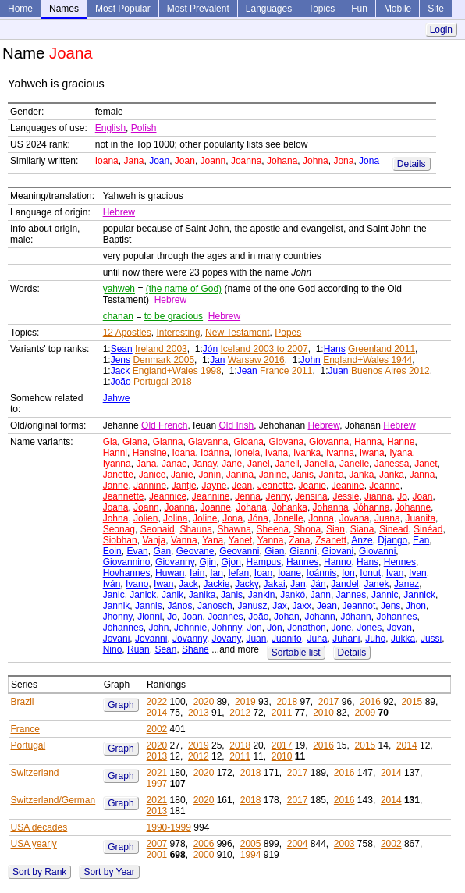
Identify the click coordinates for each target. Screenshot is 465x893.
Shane (195, 649)
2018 (286, 701)
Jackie (216, 583)
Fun (359, 8)
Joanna (246, 160)
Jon (254, 627)
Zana (299, 540)
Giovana (286, 441)
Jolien (145, 518)
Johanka (289, 507)
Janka (361, 474)
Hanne (400, 441)
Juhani (346, 638)
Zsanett (330, 540)
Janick (143, 594)
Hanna (368, 441)
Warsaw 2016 (256, 359)
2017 (328, 701)
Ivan (395, 572)
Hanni (115, 452)
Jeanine (348, 485)
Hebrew (119, 212)
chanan (118, 316)
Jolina (175, 518)
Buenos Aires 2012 (390, 370)
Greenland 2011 (381, 348)
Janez (406, 583)
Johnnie (190, 627)
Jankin (261, 594)
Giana (134, 441)
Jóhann (355, 616)
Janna (422, 474)
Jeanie (312, 485)
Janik (172, 594)
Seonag (119, 529)
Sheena (273, 529)
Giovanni (377, 551)
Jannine (149, 485)
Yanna (270, 540)
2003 (344, 843)
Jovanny (189, 638)
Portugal (28, 745)
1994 (250, 854)
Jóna (258, 518)
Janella (319, 463)
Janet (425, 463)
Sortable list (296, 652)
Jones (369, 627)
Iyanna (117, 463)
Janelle (354, 463)
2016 (370, 701)
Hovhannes (127, 572)
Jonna (321, 518)
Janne (116, 485)
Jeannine (211, 496)
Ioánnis (322, 572)
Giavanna (208, 441)
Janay (204, 463)
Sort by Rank (39, 871)
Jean (247, 370)
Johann (319, 616)
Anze (361, 540)
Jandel (344, 583)
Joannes (225, 616)
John (310, 359)
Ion (348, 572)
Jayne (213, 485)
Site (436, 8)
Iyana (400, 452)
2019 (245, 701)
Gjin (208, 562)
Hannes (302, 562)
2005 (250, 843)
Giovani (338, 551)
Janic (114, 594)
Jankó (292, 594)
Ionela (247, 452)
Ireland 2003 (161, 348)
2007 (157, 843)
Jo (402, 496)
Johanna (331, 507)
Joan (159, 160)
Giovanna (329, 441)
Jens (120, 359)
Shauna (195, 529)
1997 (157, 783)
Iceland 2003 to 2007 (264, 348)
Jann (321, 594)
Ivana (276, 452)
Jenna (248, 496)
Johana (282, 160)
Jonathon (306, 627)
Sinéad (428, 529)
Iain (197, 572)
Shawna (233, 529)
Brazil (22, 701)
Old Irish (236, 425)
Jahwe (116, 398)
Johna (315, 160)
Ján (318, 583)
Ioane (289, 572)
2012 (239, 712)
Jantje (184, 485)
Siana (362, 529)
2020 (204, 701)
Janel (258, 463)
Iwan (163, 583)
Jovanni (151, 638)
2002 (157, 729)
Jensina (311, 496)
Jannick (419, 594)
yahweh (119, 288)
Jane (232, 463)
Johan (287, 616)
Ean (421, 540)
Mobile (397, 8)
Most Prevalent (198, 8)
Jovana (354, 518)
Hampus (264, 562)
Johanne (413, 507)
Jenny (278, 496)
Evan (136, 551)
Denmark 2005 (163, 359)
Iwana (372, 452)
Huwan (169, 572)
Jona (343, 160)
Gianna (168, 441)
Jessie (345, 496)
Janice (152, 474)
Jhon (416, 605)
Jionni (149, 616)
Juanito (287, 638)
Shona (307, 529)
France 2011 (286, 370)
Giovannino (127, 562)
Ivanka (307, 452)
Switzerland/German (53, 800)
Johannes (396, 616)
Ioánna (215, 452)
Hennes (400, 562)
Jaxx (302, 605)
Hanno (337, 562)
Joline (205, 518)
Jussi (431, 638)
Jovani (116, 638)
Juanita (420, 518)
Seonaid (157, 529)
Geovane (195, 551)
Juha (317, 638)
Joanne (215, 507)
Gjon (231, 562)
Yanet (240, 540)
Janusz (252, 605)
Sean (122, 348)
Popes (288, 332)
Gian (274, 551)
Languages (269, 8)
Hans (335, 348)
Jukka (403, 638)
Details (411, 163)
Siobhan (120, 540)
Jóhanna (371, 507)
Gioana (248, 441)
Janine (272, 474)
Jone (341, 627)
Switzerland (35, 772)
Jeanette (275, 485)
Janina (240, 474)
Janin (209, 474)
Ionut (370, 572)
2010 (323, 712)
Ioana (107, 160)
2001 (157, 854)
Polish (144, 128)
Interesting (178, 332)
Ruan (138, 649)
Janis (303, 474)
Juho (375, 638)
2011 (282, 712)
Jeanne (384, 485)
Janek (376, 583)
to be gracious (173, 316)
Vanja (153, 540)
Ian (216, 572)
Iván (112, 583)
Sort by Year (108, 871)
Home (20, 8)
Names (64, 8)
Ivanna (340, 452)
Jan (217, 359)
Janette (118, 474)
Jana (133, 160)
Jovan (399, 627)
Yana (212, 540)
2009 (365, 712)
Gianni (303, 551)
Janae (174, 463)
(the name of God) (184, 288)
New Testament (237, 332)
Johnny (227, 627)
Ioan (263, 572)
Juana (387, 518)
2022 (157, 701)
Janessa (392, 463)
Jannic (385, 594)
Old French (164, 425)
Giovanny (174, 562)
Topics (321, 8)
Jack (120, 370)
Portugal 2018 (162, 381)
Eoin (112, 551)
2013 (198, 712)
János (179, 605)
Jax (279, 605)
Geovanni (239, 551)
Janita (331, 474)
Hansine (150, 452)
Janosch (214, 605)
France (25, 729)
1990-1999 (169, 827)
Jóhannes (123, 627)
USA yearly (34, 843)
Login (441, 29)
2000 (204, 854)
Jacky (246, 583)
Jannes (351, 594)
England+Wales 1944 (367, 359)
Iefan (238, 572)
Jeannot (359, 605)
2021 (157, 772)
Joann (213, 160)
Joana (116, 507)
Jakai (275, 583)
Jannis (148, 605)
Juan (338, 370)
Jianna (378, 496)
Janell (287, 463)
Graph (120, 704)
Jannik (116, 605)
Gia (110, 441)
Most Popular (123, 8)
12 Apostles (127, 332)
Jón (210, 348)
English (110, 128)
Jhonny (118, 616)
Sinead (393, 529)
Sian (335, 529)
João (121, 381)
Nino (112, 649)
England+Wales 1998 (177, 370)
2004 (297, 843)
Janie (182, 474)
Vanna (184, 540)
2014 (157, 712)
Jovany (226, 638)
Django (392, 540)
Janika (202, 594)
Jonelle (288, 518)
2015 (412, 701)
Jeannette (123, 496)
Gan (162, 551)
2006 (204, 843)
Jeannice (167, 496)
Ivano (137, 583)
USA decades (39, 827)
